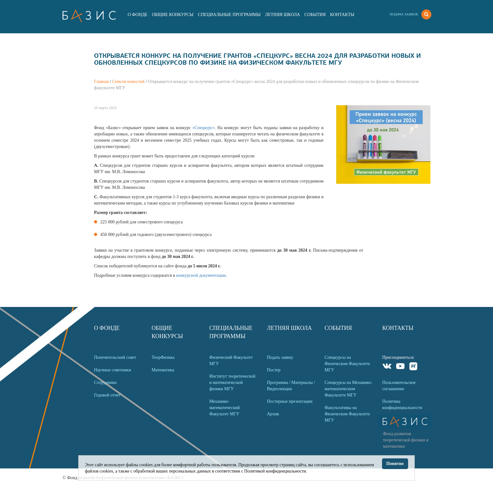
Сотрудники (105, 382)
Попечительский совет (115, 357)
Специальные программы (229, 14)
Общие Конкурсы (172, 14)
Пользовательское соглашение (399, 385)
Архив (273, 414)
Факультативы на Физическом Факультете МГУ (347, 414)
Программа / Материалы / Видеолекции (291, 385)
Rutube (413, 367)
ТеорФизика (163, 357)
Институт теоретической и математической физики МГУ (232, 382)
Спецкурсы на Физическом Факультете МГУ (347, 363)
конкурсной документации (201, 275)
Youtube (400, 367)
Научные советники (112, 370)
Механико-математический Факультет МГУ (224, 407)
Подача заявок (404, 14)
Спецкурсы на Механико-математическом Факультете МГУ (348, 388)
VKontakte (387, 367)
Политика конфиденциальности (402, 404)
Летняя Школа (282, 14)
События (315, 14)
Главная (101, 81)
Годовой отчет (107, 395)
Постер (273, 370)
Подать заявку (280, 357)
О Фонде (137, 14)
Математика (163, 370)
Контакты (342, 14)
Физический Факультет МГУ (231, 360)
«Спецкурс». (205, 127)
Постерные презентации (290, 401)
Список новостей (128, 81)
